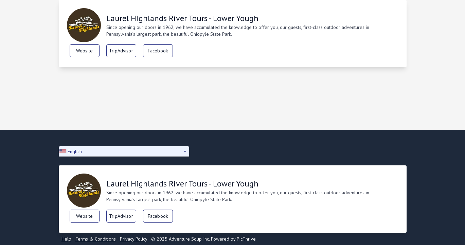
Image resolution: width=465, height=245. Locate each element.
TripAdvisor (121, 51)
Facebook (158, 51)
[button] (124, 151)
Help (66, 239)
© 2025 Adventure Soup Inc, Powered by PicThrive (203, 239)
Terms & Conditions (95, 239)
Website (84, 51)
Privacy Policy (133, 239)
